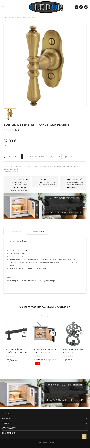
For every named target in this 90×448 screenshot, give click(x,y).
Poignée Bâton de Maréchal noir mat (16, 351)
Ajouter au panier (36, 156)
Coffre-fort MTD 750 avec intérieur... (45, 351)
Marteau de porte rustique (73, 351)
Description (15, 231)
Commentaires (37, 231)
